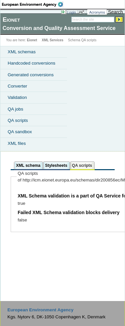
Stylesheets (56, 165)
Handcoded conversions (31, 63)
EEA (32, 4)
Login (71, 12)
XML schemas (22, 51)
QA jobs (15, 109)
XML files (17, 143)
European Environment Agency (40, 309)
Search (115, 12)
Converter (17, 86)
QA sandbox (20, 131)
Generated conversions (31, 74)
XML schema (28, 165)
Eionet (32, 40)
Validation (17, 97)
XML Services (52, 40)
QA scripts (18, 120)
